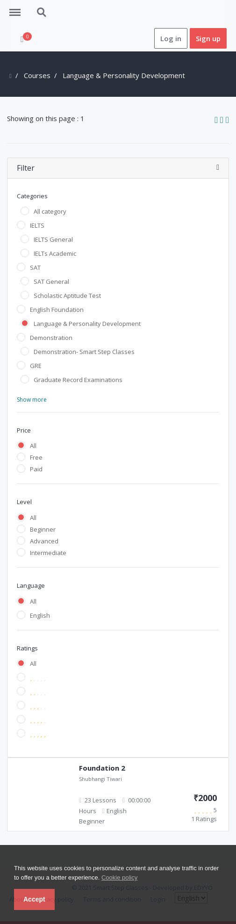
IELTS (37, 225)
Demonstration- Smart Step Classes (84, 351)
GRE (36, 365)
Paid (36, 469)
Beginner (43, 529)
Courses (37, 75)
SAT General (51, 281)
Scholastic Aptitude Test (67, 295)
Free (36, 457)
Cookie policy (119, 877)
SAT (35, 267)
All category (50, 211)
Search (42, 12)
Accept (34, 899)
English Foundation (57, 309)
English (40, 615)
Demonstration (51, 337)
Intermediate (48, 553)
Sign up (208, 38)
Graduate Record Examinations (78, 379)
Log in (170, 38)
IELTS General (53, 239)
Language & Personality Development (87, 323)
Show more (32, 400)
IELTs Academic (55, 253)
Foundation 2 (102, 767)
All (33, 445)
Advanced (44, 541)
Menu (18, 8)
